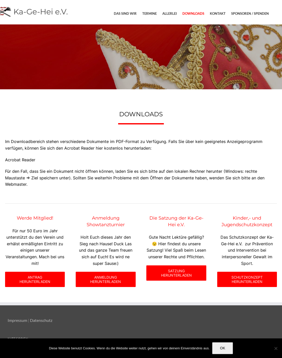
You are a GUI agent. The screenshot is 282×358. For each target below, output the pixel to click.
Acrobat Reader (20, 159)
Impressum (17, 320)
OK (222, 348)
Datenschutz (41, 320)
